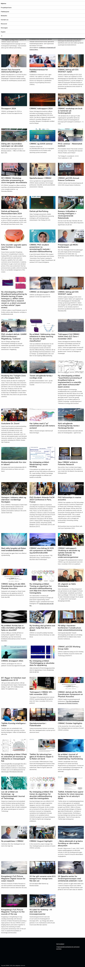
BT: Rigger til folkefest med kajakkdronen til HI (13, 679)
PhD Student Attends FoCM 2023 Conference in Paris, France (42, 499)
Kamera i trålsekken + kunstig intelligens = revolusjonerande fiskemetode (67, 214)
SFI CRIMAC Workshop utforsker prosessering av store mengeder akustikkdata (14, 180)
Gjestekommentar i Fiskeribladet (38, 724)
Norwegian (4, 28)
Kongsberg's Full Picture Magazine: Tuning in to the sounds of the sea (12, 912)
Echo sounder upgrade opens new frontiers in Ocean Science (14, 247)
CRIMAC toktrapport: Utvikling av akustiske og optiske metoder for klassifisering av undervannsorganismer (69, 552)
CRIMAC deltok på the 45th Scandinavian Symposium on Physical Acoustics (70, 694)
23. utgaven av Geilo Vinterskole (67, 585)
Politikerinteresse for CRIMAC (39, 71)
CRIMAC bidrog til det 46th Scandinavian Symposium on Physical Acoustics (13, 586)
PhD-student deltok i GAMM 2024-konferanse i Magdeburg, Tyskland (13, 336)
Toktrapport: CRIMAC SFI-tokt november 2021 (41, 693)
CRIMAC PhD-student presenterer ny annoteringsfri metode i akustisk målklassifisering (41, 248)
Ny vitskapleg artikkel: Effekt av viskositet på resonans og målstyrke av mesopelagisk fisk (14, 757)
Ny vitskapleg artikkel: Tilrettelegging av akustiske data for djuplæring (42, 663)
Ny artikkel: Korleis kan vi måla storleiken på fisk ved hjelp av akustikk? (13, 628)
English (3, 32)
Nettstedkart (60, 944)
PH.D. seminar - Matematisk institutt (70, 145)
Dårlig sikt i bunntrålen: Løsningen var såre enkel (12, 145)
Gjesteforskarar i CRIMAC (41, 178)
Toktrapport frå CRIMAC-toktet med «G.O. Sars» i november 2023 (69, 336)
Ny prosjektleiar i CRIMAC (12, 841)
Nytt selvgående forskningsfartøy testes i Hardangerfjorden (69, 425)
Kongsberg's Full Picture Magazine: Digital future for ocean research (13, 878)
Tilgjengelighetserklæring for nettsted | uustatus (68, 948)
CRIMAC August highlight (41, 841)
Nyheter (3, 3)
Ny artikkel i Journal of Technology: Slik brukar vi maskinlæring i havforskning (70, 756)
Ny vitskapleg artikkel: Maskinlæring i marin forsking (39, 464)
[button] (42, 36)
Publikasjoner (5, 12)
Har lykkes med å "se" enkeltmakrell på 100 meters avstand (42, 425)
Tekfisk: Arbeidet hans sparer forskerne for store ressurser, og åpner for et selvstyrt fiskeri (71, 795)
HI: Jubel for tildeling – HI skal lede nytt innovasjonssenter (41, 912)
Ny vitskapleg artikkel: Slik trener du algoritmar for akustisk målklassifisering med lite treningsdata (41, 795)
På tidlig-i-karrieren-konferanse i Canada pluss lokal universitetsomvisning (70, 628)
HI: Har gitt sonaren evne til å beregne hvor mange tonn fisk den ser (42, 878)
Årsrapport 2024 (8, 108)
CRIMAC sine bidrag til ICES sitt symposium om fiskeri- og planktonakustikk (42, 550)
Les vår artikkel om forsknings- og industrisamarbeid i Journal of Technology (13, 795)
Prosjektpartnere (6, 8)
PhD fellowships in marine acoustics (69, 498)
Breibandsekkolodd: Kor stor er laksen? (13, 463)
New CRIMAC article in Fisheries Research (68, 463)
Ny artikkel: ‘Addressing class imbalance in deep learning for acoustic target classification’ (42, 337)
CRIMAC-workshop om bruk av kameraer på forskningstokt (70, 110)
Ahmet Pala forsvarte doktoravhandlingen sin (11, 71)
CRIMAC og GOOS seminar (41, 144)
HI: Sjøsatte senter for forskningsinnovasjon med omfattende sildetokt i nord (70, 878)
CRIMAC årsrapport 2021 (12, 661)
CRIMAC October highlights (70, 723)
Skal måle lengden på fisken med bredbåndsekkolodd (13, 549)
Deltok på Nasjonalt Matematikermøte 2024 (11, 212)
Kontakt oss (4, 20)
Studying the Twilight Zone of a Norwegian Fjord (13, 377)
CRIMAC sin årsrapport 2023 (42, 292)
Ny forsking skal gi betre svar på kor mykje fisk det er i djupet (42, 628)
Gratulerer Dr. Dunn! (10, 423)
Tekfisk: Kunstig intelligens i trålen (13, 724)
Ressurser (4, 24)
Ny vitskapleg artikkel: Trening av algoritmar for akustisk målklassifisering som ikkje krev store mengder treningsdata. (42, 588)
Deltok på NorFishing (39, 211)
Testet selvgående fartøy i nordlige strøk (41, 377)
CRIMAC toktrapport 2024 (41, 108)
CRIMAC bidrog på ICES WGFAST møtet (68, 71)
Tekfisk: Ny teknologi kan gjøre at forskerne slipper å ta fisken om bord (41, 756)
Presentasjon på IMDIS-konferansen (68, 246)
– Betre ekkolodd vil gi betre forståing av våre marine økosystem (70, 843)
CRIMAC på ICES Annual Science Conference (68, 179)
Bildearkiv (4, 16)
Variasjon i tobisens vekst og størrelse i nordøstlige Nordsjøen (13, 499)
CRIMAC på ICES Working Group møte (69, 648)
